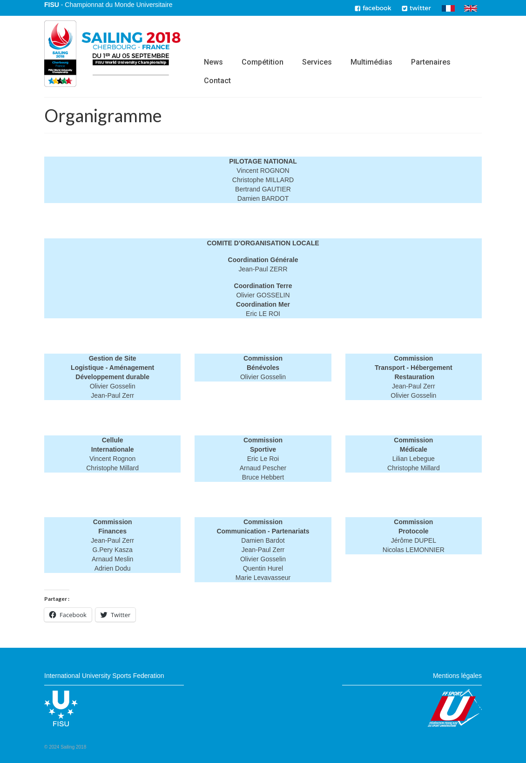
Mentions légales (457, 675)
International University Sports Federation (104, 675)
